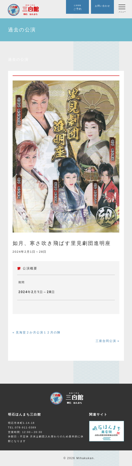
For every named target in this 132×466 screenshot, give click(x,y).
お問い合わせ (102, 6)
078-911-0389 (25, 427)
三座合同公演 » (108, 341)
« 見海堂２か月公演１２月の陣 (37, 332)
